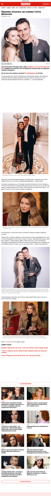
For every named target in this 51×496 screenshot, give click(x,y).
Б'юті (17, 7)
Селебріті (3, 7)
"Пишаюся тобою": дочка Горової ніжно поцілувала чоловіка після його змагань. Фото (37, 404)
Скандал (9, 7)
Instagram (9, 342)
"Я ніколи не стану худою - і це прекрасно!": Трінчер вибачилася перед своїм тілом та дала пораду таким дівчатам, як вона (11, 429)
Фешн (13, 7)
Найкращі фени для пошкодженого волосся (37, 427)
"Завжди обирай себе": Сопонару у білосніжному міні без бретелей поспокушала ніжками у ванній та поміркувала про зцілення (12, 474)
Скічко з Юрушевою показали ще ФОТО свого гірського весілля (20, 355)
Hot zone (35, 7)
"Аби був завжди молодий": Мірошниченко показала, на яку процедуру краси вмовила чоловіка (38, 451)
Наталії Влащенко (30, 73)
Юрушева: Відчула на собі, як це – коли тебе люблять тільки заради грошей (24, 348)
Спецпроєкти (41, 7)
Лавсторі (29, 7)
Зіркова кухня (22, 7)
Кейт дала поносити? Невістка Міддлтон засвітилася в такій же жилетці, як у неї (37, 473)
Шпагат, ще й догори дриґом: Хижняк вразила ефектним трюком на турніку (12, 451)
